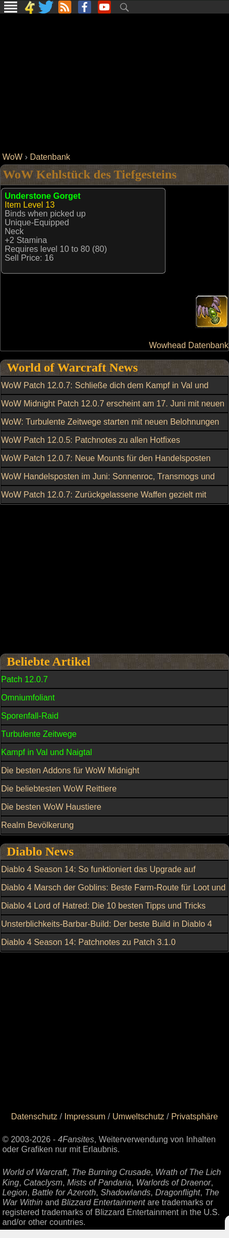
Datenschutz (34, 1116)
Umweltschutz (138, 1116)
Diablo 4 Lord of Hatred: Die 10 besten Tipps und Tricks (103, 905)
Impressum (85, 1116)
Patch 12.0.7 (24, 679)
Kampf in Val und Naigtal (46, 752)
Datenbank (50, 156)
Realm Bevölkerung (37, 825)
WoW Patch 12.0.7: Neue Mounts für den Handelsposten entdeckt (106, 464)
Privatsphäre (194, 1116)
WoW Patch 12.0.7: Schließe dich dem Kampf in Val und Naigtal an (105, 391)
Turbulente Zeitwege (39, 734)
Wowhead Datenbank (188, 345)
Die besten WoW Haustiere (51, 806)
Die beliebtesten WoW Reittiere (59, 788)
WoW (12, 156)
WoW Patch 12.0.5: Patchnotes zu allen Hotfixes (90, 440)
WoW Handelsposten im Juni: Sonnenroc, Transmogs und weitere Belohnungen (108, 482)
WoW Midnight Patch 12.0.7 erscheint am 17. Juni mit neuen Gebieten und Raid (112, 409)
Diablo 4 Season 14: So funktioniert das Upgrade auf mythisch (98, 875)
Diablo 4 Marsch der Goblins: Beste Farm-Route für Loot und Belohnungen (113, 893)
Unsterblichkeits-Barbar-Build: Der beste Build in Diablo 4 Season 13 (106, 930)
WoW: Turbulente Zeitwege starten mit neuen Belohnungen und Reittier (110, 427)
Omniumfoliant (28, 697)
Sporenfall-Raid (29, 715)
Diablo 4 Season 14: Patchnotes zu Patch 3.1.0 (88, 942)
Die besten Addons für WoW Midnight (70, 770)
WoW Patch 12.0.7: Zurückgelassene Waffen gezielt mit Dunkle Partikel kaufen (104, 500)
